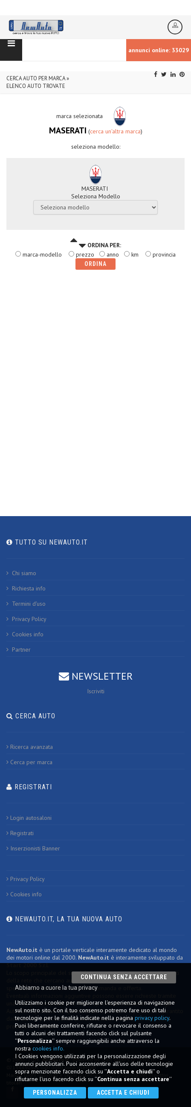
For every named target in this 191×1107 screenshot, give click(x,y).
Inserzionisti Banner (33, 848)
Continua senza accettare (124, 977)
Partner (18, 649)
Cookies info (24, 634)
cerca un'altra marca (115, 131)
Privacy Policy (26, 619)
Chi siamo (21, 573)
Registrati (20, 833)
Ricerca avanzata (29, 747)
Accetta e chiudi (123, 1092)
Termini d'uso (26, 603)
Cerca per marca (29, 762)
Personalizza (55, 1092)
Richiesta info (26, 588)
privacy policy (152, 1018)
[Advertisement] (95, 384)
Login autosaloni (29, 818)
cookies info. (48, 1048)
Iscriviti (95, 691)
